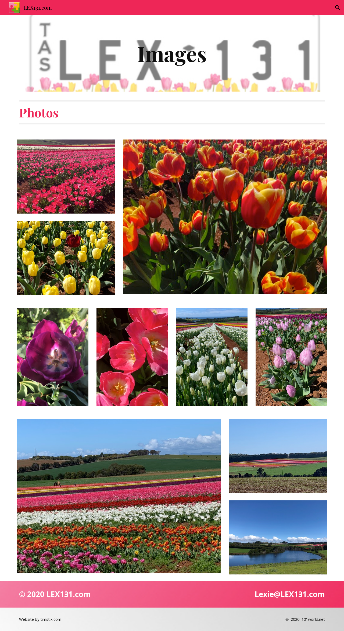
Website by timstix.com (40, 619)
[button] (337, 7)
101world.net (313, 619)
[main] (172, 53)
